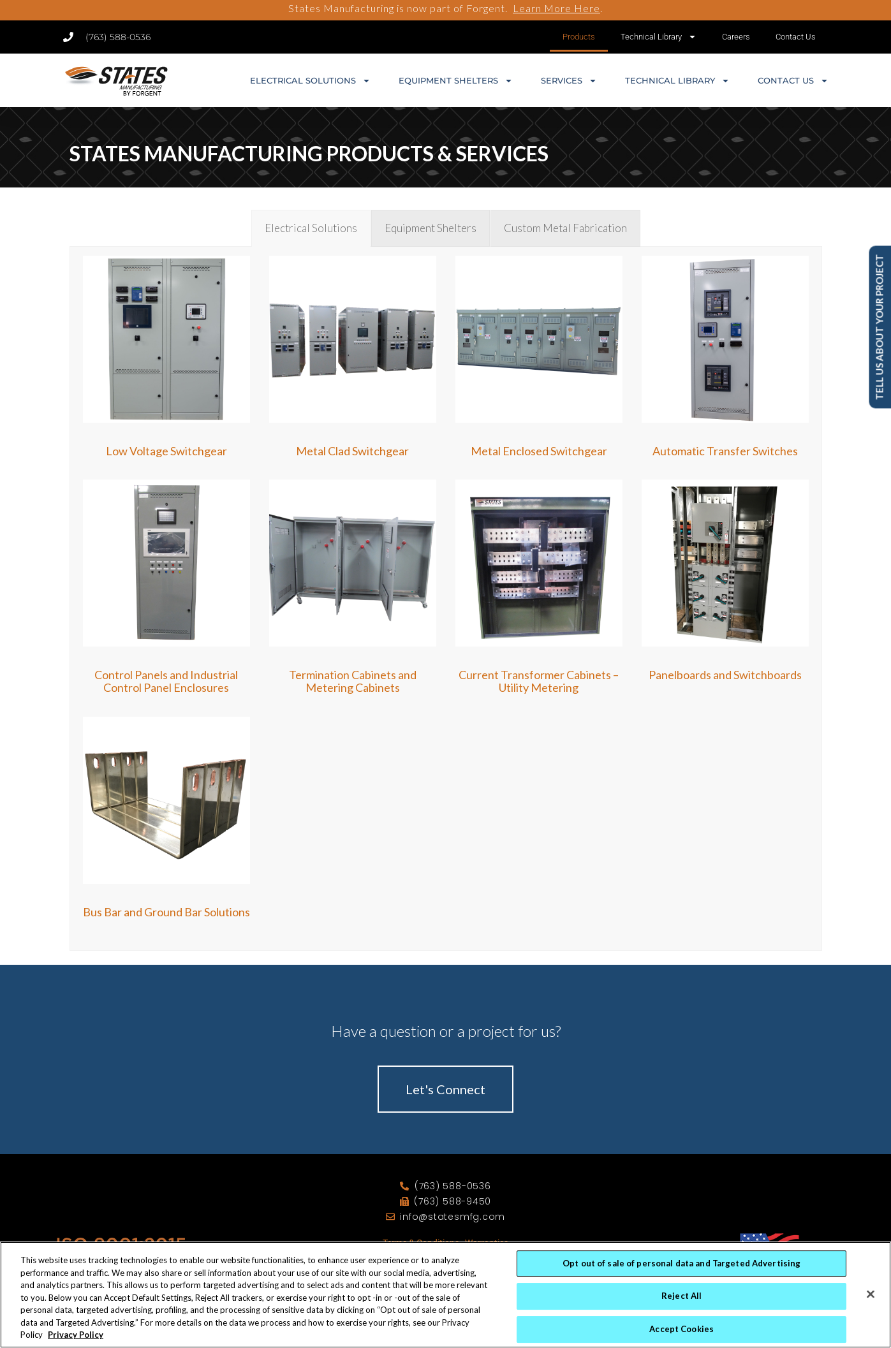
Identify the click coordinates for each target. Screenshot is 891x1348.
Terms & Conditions (421, 1243)
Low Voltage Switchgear (166, 451)
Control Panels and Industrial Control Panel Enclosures (166, 681)
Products (579, 36)
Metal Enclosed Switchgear (539, 451)
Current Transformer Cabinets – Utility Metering (539, 681)
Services (569, 80)
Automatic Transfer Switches (725, 451)
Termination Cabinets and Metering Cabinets (352, 681)
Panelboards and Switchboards (725, 675)
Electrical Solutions (310, 80)
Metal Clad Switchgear (352, 451)
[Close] (871, 1296)
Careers (736, 36)
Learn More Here (556, 8)
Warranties (486, 1243)
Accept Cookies (681, 1331)
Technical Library (658, 36)
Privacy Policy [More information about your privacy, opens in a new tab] (75, 1337)
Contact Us (796, 36)
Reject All (681, 1298)
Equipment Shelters (456, 80)
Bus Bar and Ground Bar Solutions (166, 912)
